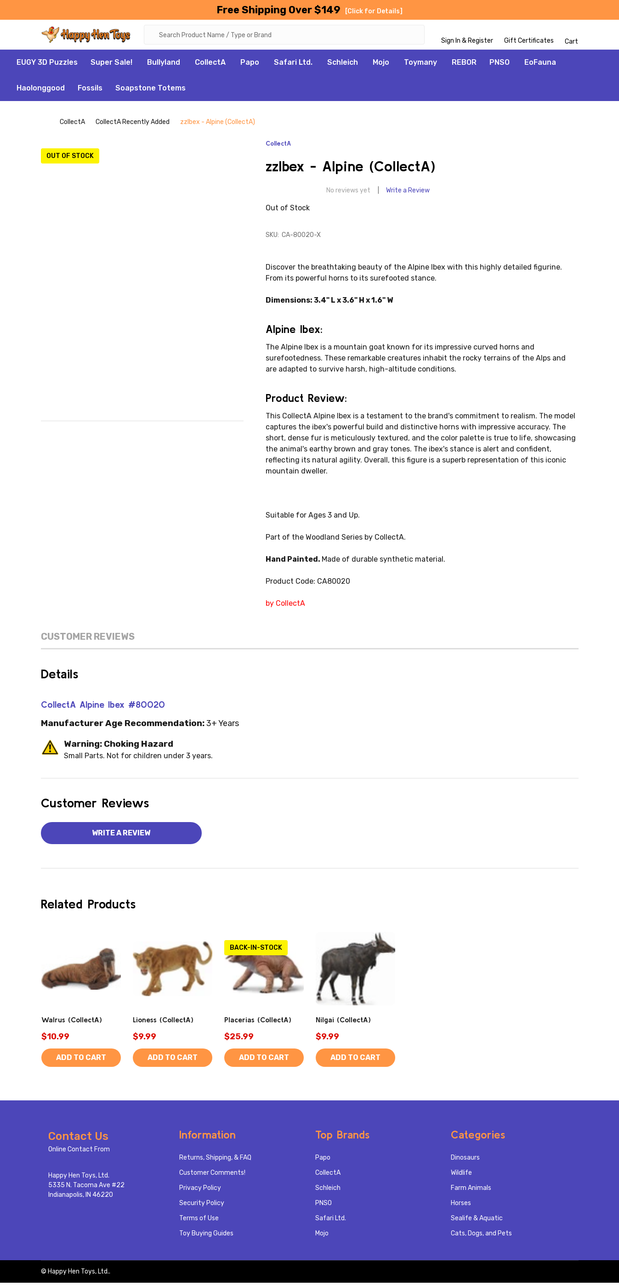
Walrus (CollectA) (71, 1022)
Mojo (381, 64)
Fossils (90, 90)
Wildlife (461, 1175)
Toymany (420, 64)
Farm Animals (471, 1190)
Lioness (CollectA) (163, 1022)
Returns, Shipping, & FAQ (215, 1160)
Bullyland (163, 64)
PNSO (499, 64)
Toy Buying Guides (206, 1236)
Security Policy (201, 1205)
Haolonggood (41, 90)
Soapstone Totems (150, 90)
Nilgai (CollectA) (343, 1022)
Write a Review (408, 193)
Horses (461, 1205)
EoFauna (540, 64)
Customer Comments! (212, 1175)
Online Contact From (79, 1151)
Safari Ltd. (293, 64)
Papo (249, 64)
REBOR (464, 64)
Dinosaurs (465, 1160)
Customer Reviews (88, 638)
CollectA (210, 64)
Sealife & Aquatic (477, 1220)
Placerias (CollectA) (257, 1022)
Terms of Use (199, 1220)
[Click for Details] (374, 11)
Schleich (342, 64)
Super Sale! (111, 64)
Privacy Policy (200, 1190)
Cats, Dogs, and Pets (481, 1236)
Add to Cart (81, 1059)
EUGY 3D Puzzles (47, 64)
